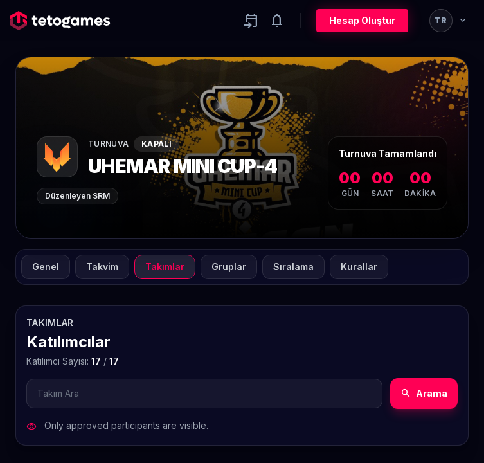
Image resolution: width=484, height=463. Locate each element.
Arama (423, 393)
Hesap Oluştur (362, 20)
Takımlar (164, 266)
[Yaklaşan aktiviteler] (251, 20)
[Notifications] (277, 20)
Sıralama (293, 266)
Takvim (102, 266)
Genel (45, 266)
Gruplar (228, 266)
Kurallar (359, 266)
